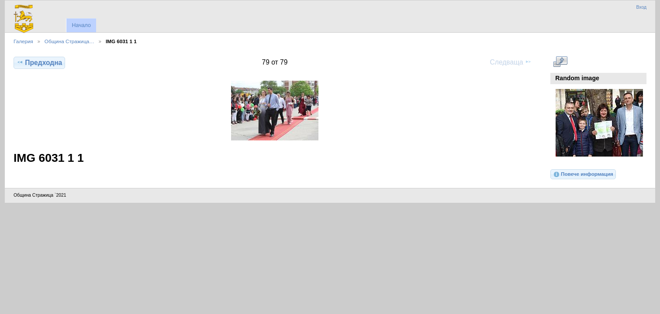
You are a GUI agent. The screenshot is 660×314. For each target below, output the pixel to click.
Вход (641, 7)
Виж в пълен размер (560, 61)
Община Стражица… (69, 41)
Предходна (39, 62)
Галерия (23, 41)
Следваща (511, 62)
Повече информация (583, 174)
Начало (81, 25)
